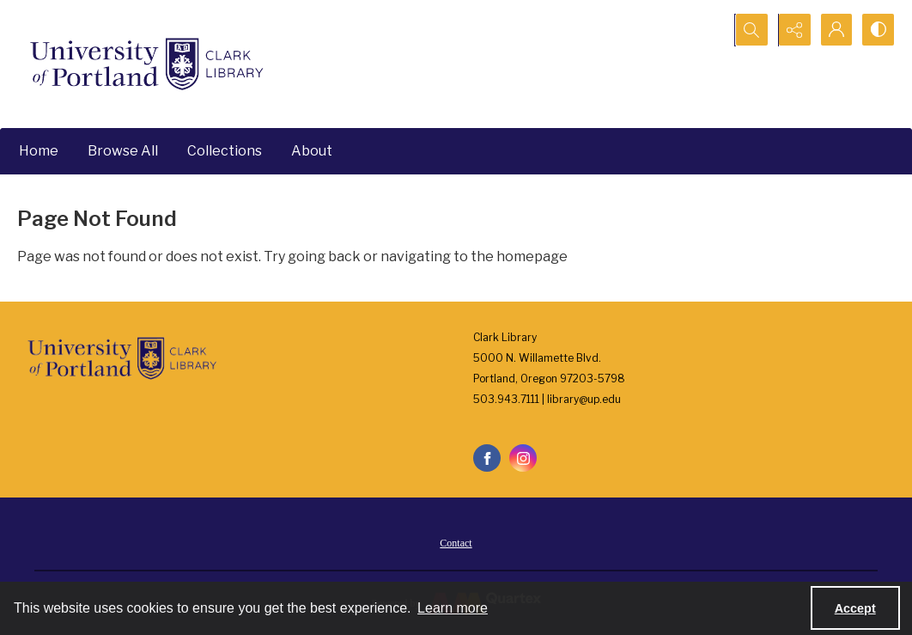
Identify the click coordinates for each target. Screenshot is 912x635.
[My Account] (834, 30)
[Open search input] (749, 30)
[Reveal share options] (791, 30)
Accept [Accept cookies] (855, 608)
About (311, 151)
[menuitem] (455, 542)
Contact (455, 543)
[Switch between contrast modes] (877, 30)
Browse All (123, 151)
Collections (224, 151)
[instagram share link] (523, 458)
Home (38, 151)
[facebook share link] (487, 458)
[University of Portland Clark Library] (146, 64)
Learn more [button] (452, 608)
